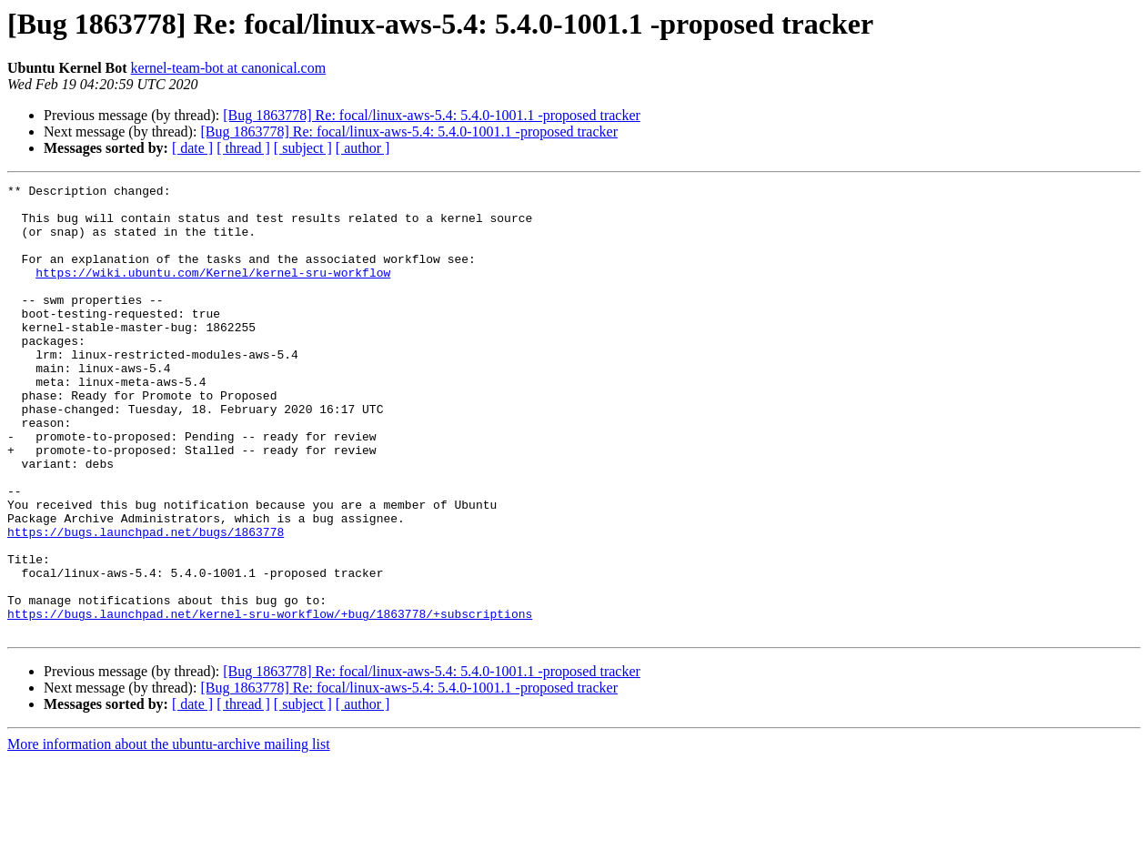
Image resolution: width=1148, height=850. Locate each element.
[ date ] (192, 148)
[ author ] (363, 148)
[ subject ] (303, 148)
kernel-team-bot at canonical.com (229, 68)
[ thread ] (243, 148)
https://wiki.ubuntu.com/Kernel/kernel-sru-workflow (212, 291)
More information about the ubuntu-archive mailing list (168, 834)
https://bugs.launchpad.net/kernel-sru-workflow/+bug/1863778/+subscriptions (269, 701)
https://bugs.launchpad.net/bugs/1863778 (145, 602)
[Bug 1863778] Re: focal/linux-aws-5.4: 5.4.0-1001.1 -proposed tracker (431, 115)
